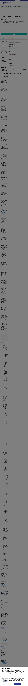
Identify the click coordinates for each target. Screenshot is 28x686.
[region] (14, 676)
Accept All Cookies (17, 683)
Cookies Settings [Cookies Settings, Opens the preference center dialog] (9, 683)
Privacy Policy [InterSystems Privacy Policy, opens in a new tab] (6, 681)
